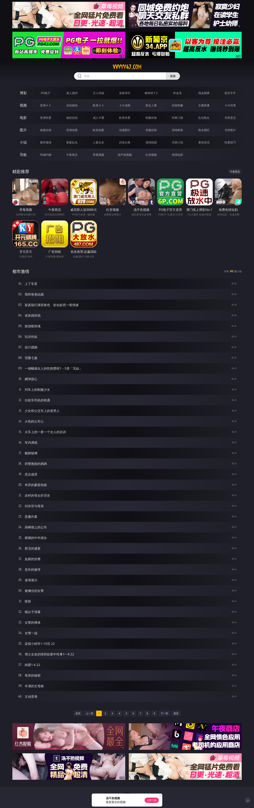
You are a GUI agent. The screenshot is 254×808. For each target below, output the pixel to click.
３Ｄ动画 (124, 105)
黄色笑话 (204, 142)
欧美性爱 (124, 118)
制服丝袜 (151, 118)
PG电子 (45, 93)
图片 (23, 130)
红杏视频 (151, 155)
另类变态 (230, 118)
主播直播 (204, 105)
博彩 (23, 93)
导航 (23, 154)
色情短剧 (177, 155)
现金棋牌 (204, 93)
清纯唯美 (177, 130)
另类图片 (230, 130)
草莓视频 (98, 155)
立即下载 (152, 800)
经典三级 (177, 118)
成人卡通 (98, 118)
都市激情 (45, 142)
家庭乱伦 (72, 142)
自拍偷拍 (72, 105)
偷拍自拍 (72, 118)
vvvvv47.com (127, 67)
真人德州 (72, 93)
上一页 (89, 713)
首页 (77, 713)
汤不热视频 (125, 155)
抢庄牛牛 (230, 93)
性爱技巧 (230, 142)
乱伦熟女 (204, 118)
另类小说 (177, 142)
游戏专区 (124, 93)
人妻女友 (98, 142)
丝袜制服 (177, 105)
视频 (23, 105)
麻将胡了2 (151, 93)
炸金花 (177, 93)
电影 (23, 117)
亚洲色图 (72, 130)
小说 (23, 142)
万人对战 (98, 93)
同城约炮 (45, 155)
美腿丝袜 (151, 130)
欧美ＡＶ (98, 105)
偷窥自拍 (45, 130)
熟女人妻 (151, 105)
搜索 (173, 76)
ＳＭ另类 (230, 105)
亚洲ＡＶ (45, 105)
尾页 (176, 713)
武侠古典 (124, 142)
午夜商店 (72, 155)
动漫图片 (124, 130)
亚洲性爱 (45, 118)
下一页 (164, 713)
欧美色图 (98, 130)
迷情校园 (151, 142)
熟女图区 (204, 130)
